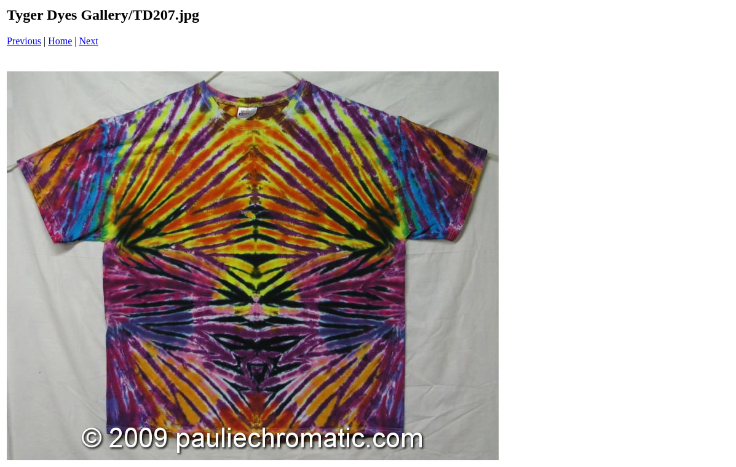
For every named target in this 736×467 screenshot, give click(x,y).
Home (60, 41)
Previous (24, 41)
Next (88, 41)
